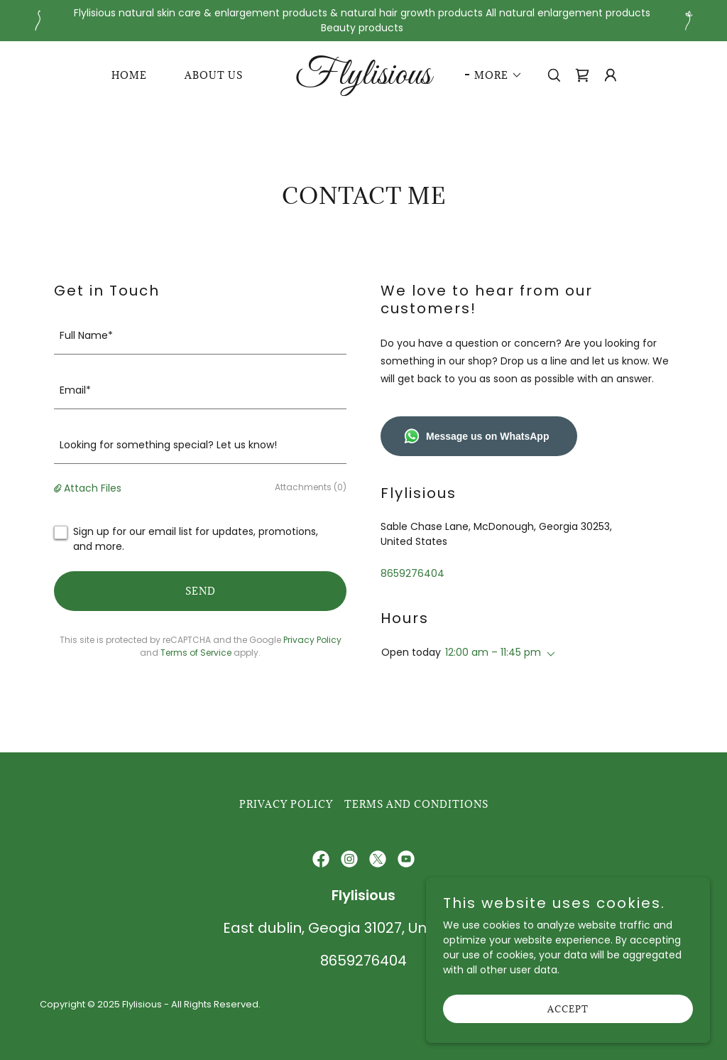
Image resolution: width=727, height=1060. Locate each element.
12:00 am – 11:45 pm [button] (493, 652)
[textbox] (200, 336)
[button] (494, 75)
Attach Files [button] (92, 488)
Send (200, 591)
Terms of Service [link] (195, 653)
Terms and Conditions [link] (416, 804)
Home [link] (129, 75)
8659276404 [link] (412, 573)
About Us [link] (214, 75)
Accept (568, 1009)
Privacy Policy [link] (312, 640)
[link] (363, 80)
